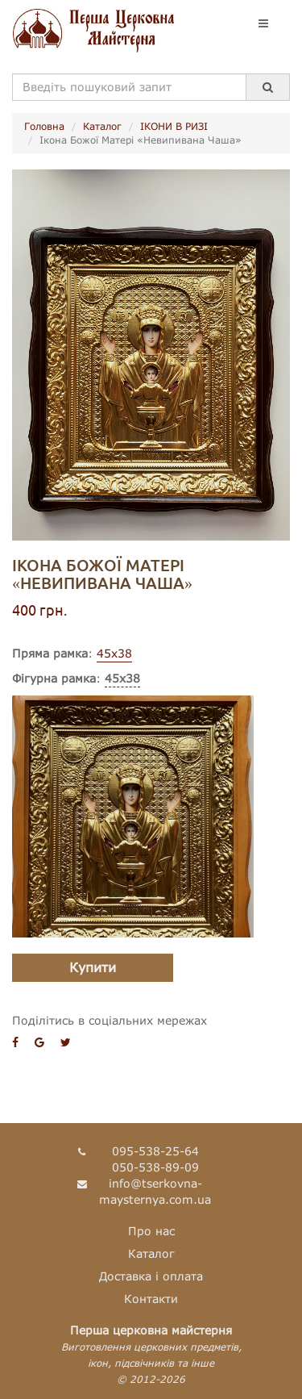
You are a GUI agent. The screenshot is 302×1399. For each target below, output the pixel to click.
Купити (92, 967)
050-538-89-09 (155, 1167)
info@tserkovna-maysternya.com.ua (155, 1191)
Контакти (151, 1298)
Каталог (102, 126)
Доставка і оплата (151, 1276)
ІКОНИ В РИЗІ (174, 126)
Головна (44, 126)
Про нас (151, 1231)
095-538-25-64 (155, 1151)
